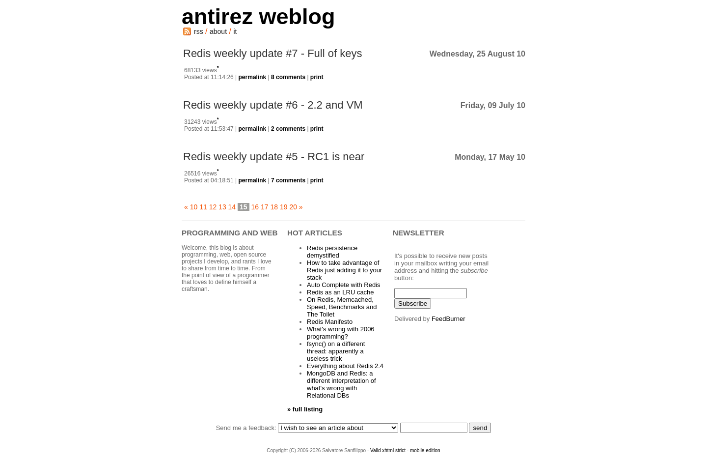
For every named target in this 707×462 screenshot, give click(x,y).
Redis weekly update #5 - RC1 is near (273, 156)
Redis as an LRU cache (340, 292)
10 (194, 207)
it (235, 31)
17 (265, 207)
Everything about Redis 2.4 (345, 366)
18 (274, 207)
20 (293, 207)
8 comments (288, 77)
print (317, 77)
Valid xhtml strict (388, 450)
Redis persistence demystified (332, 251)
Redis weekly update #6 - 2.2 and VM (273, 105)
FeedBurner (448, 318)
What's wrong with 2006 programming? (341, 332)
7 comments (288, 180)
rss (198, 31)
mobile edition (425, 450)
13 (222, 207)
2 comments (288, 128)
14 (232, 207)
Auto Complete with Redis (344, 285)
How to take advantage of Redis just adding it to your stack (344, 270)
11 (203, 207)
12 (213, 207)
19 (284, 207)
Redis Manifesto (330, 321)
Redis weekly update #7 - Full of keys (272, 53)
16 (255, 207)
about (218, 31)
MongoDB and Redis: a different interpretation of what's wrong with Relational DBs (341, 384)
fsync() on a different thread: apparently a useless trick (336, 351)
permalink (253, 77)
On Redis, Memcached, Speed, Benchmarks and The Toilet (342, 307)
